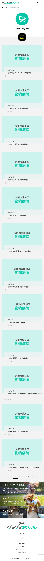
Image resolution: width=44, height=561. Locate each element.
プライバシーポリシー (22, 549)
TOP (22, 538)
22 (33, 476)
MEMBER (22, 544)
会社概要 (22, 546)
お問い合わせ (22, 552)
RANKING (22, 541)
